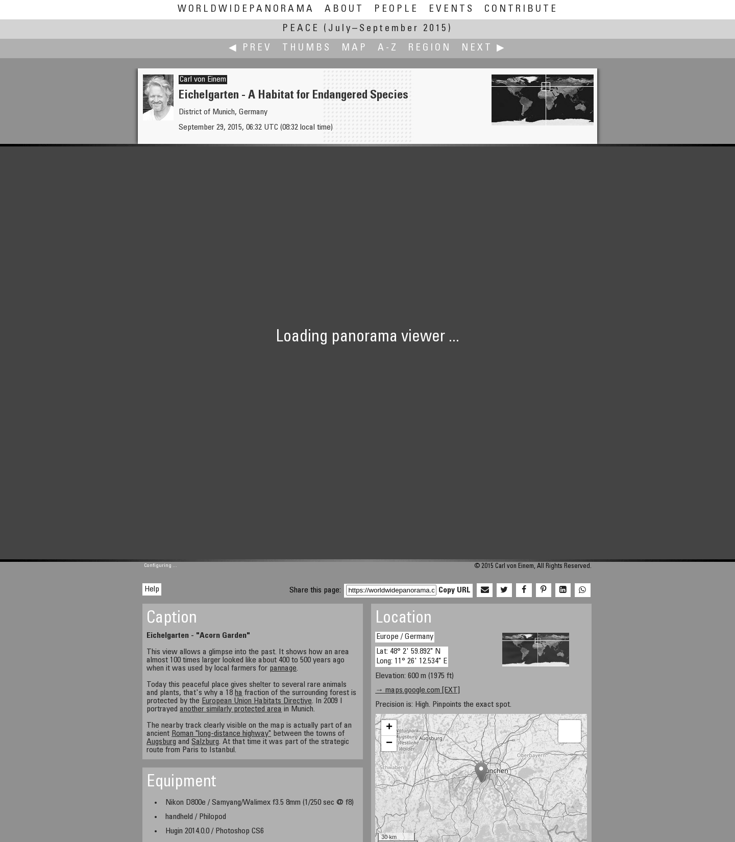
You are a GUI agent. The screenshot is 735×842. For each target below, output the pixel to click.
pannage (283, 668)
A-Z (388, 48)
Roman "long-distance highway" (221, 734)
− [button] (389, 743)
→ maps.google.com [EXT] (417, 690)
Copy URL (454, 590)
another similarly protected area (231, 709)
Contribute (521, 9)
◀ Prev (250, 48)
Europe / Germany (404, 637)
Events (451, 9)
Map (354, 48)
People (396, 9)
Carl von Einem (203, 80)
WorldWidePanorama (246, 9)
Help (151, 589)
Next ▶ (483, 48)
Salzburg (205, 742)
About (344, 9)
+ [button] (389, 727)
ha (238, 693)
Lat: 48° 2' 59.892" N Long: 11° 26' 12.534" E (411, 656)
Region (429, 48)
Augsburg (161, 742)
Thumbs (306, 48)
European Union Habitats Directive (257, 701)
